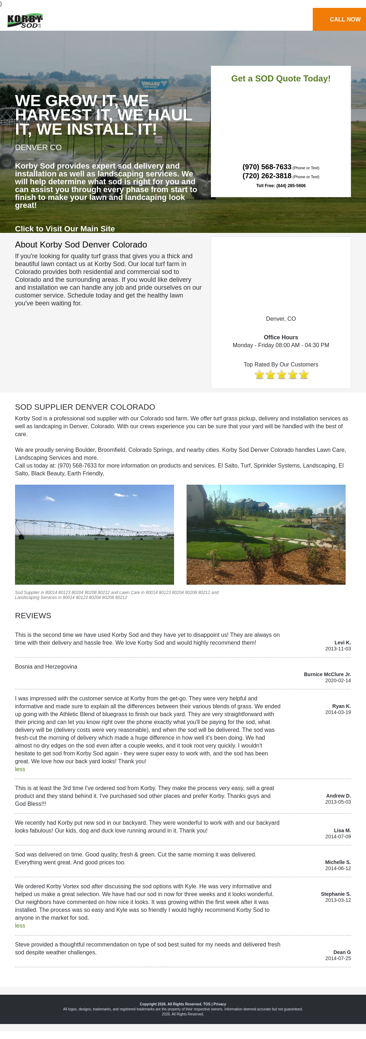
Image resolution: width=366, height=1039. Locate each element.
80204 (77, 592)
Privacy (219, 1004)
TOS (207, 1004)
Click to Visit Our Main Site (65, 228)
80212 (104, 592)
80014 (51, 592)
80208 (91, 592)
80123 (64, 592)
